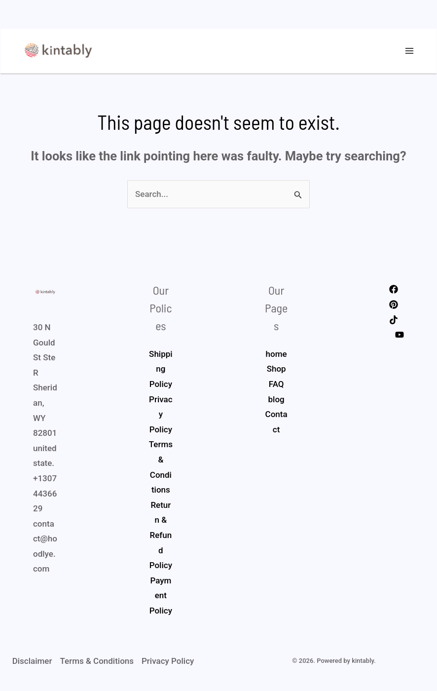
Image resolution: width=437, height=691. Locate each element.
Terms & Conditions (97, 664)
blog (276, 402)
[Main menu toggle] (410, 52)
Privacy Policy (161, 417)
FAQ (276, 387)
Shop (276, 372)
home (276, 357)
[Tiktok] (393, 322)
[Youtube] (399, 337)
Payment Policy (160, 598)
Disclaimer (32, 664)
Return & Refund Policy (160, 538)
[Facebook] (393, 292)
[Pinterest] (393, 307)
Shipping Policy (161, 372)
